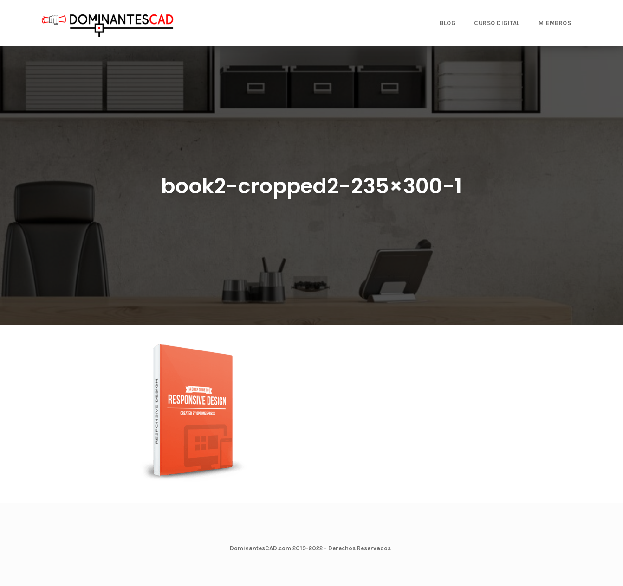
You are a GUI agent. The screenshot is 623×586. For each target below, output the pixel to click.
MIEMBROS (555, 22)
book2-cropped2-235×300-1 (311, 186)
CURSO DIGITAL (497, 22)
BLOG (447, 22)
